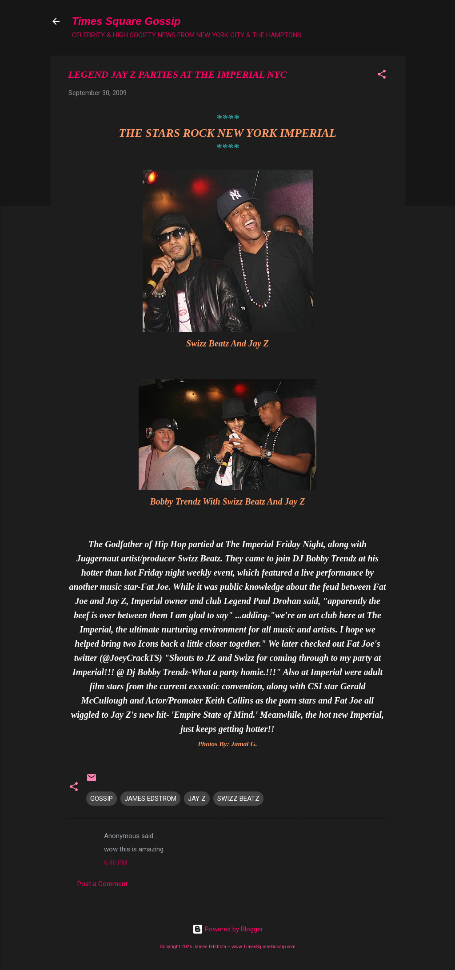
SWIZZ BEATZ (238, 799)
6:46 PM (115, 863)
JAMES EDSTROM (150, 799)
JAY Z (197, 799)
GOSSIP (101, 799)
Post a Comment (102, 884)
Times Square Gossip (126, 21)
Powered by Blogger (227, 929)
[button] (381, 76)
